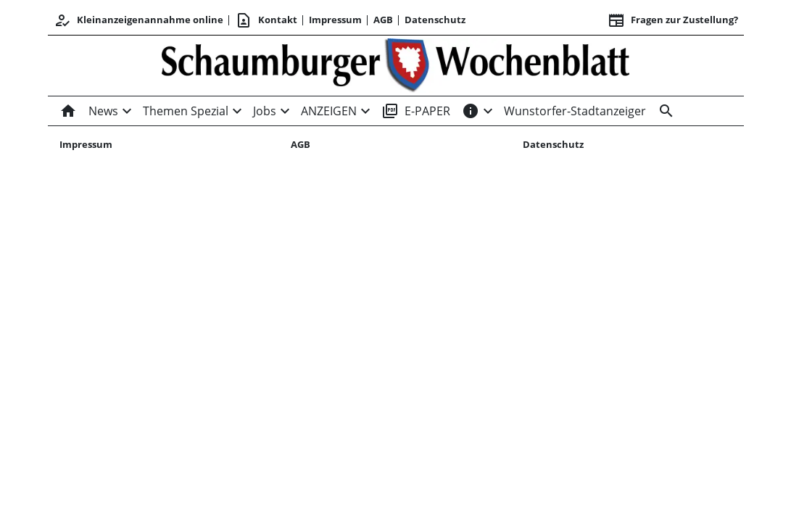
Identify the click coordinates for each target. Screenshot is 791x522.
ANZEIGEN (329, 111)
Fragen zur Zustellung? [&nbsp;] (673, 20)
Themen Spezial (185, 111)
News (103, 111)
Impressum (335, 19)
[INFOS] (470, 110)
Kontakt (266, 20)
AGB (383, 19)
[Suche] (663, 110)
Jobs (264, 111)
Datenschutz (435, 19)
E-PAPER (415, 111)
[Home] (71, 110)
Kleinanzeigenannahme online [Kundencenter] (138, 20)
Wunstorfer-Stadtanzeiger (575, 111)
